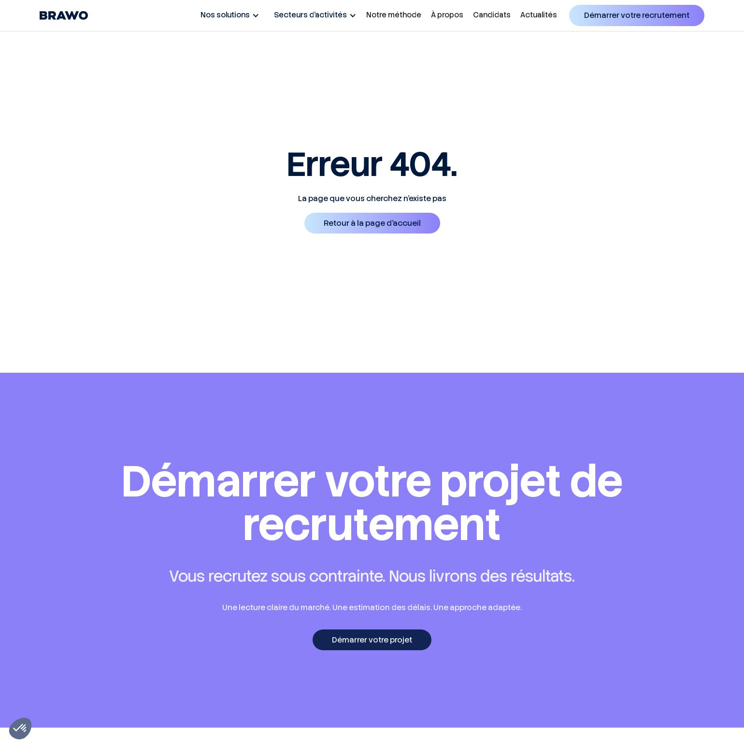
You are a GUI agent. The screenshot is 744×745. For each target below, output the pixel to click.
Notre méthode (393, 15)
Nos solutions (225, 15)
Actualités (538, 15)
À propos (447, 15)
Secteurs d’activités (310, 15)
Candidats (492, 15)
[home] (64, 15)
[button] (227, 15)
